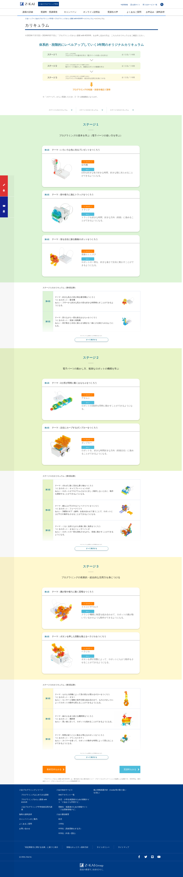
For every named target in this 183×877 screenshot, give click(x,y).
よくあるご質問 (134, 12)
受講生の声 (113, 12)
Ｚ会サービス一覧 (150, 5)
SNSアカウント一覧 (66, 795)
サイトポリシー (103, 847)
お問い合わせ (24, 829)
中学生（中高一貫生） (67, 833)
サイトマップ (123, 847)
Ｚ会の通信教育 (62, 814)
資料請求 (4, 207)
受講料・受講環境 (49, 12)
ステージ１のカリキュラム (58, 110)
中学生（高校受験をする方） (70, 829)
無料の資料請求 (25, 814)
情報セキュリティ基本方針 (77, 847)
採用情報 (124, 5)
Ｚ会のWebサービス (64, 790)
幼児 (60, 819)
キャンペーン (70, 12)
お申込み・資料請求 (155, 12)
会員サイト (135, 5)
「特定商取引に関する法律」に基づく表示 (40, 847)
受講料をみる (126, 769)
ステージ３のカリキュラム (119, 110)
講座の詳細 (28, 12)
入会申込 (4, 186)
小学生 (61, 824)
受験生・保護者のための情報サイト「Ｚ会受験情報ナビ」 (73, 808)
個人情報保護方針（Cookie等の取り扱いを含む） (109, 791)
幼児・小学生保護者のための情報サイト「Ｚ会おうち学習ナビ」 (73, 800)
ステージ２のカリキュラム (88, 110)
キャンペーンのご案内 (28, 819)
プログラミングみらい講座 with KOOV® (34, 800)
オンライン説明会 (91, 12)
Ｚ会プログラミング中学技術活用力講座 (36, 808)
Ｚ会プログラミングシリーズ (31, 790)
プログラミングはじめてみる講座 (35, 795)
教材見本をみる (67, 769)
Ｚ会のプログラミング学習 (48, 4)
